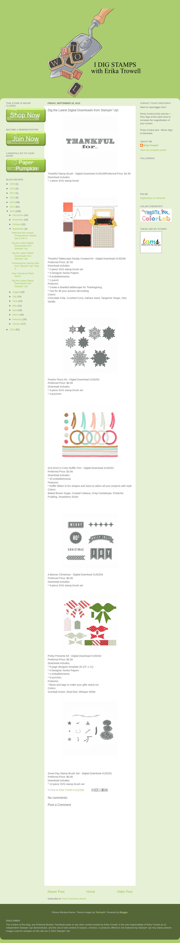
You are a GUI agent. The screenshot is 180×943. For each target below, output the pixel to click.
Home (90, 891)
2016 (13, 197)
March (16, 314)
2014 (13, 206)
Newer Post (56, 891)
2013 (13, 211)
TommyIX (100, 912)
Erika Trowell (151, 145)
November (18, 219)
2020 (13, 184)
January (16, 324)
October (16, 224)
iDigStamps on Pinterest (152, 198)
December (18, 215)
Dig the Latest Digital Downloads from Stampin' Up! (23, 246)
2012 (13, 329)
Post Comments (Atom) (74, 898)
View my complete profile (153, 150)
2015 (13, 202)
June (15, 301)
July (14, 296)
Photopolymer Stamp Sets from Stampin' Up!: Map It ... (25, 266)
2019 (13, 188)
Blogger (124, 912)
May (14, 305)
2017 (13, 193)
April (15, 310)
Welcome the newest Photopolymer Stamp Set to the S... (24, 235)
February (17, 319)
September (18, 229)
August (16, 292)
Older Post (124, 891)
